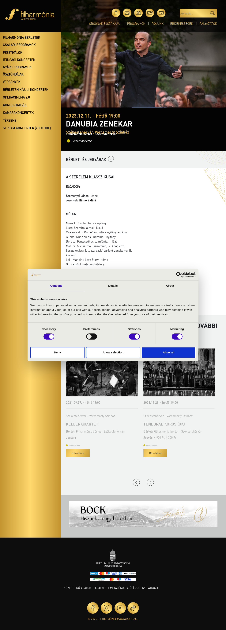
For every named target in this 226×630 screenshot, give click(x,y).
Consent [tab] (56, 285)
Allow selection (113, 352)
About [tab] (170, 285)
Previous (136, 482)
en (173, 12)
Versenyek (11, 82)
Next (150, 482)
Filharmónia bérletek (21, 37)
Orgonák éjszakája (104, 23)
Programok (136, 23)
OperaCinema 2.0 (16, 97)
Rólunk (158, 23)
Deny (57, 352)
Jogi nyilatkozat (147, 588)
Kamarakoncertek (18, 113)
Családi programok (19, 45)
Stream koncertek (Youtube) (27, 128)
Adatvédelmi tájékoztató (113, 588)
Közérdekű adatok (77, 588)
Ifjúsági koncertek (19, 60)
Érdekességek (181, 23)
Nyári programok (17, 67)
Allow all (168, 352)
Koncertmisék (15, 105)
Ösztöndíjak (13, 74)
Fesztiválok (12, 52)
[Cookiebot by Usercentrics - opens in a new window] (179, 275)
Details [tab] (113, 285)
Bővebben (78, 453)
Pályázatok (208, 23)
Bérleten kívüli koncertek (25, 90)
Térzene (9, 120)
